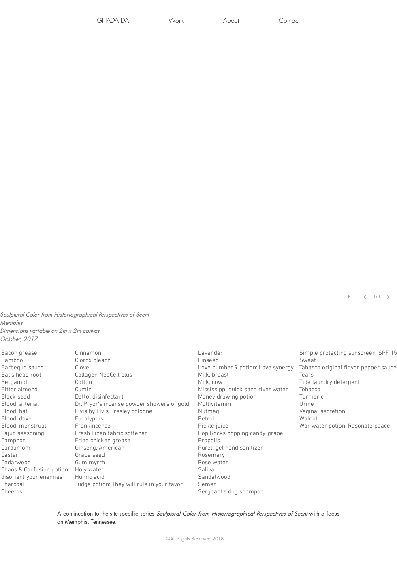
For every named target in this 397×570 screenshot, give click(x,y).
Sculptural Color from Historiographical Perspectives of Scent (232, 513)
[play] (350, 294)
